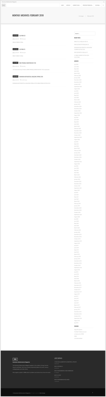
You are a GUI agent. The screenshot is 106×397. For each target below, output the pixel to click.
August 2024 (77, 115)
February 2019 (77, 256)
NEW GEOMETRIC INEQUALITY (81, 52)
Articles (67, 5)
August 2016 (77, 320)
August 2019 (77, 243)
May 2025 (76, 95)
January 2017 (77, 309)
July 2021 (76, 192)
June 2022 (76, 168)
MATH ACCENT (57, 375)
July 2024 (76, 117)
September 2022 (78, 161)
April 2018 (76, 278)
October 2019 (77, 239)
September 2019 (78, 241)
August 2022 (77, 163)
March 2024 (77, 126)
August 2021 (77, 190)
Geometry (23, 66)
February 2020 (77, 230)
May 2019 (76, 250)
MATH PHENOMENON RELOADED (62, 379)
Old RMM (97, 5)
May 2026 (76, 69)
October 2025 (77, 84)
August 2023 (77, 139)
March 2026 (77, 73)
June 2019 (76, 247)
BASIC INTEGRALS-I (58, 366)
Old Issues (23, 39)
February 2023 (77, 150)
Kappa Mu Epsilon (78, 329)
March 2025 (77, 99)
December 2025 (77, 80)
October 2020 (77, 212)
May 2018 (76, 276)
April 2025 (76, 97)
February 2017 (77, 307)
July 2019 (76, 245)
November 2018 (78, 263)
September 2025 (78, 86)
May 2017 (76, 300)
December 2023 (77, 130)
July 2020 (76, 219)
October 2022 (77, 159)
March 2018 (77, 280)
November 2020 (78, 210)
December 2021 (77, 181)
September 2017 (78, 292)
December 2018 (77, 261)
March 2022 (77, 175)
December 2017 (77, 285)
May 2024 (76, 122)
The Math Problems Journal (80, 331)
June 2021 (76, 194)
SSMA (75, 336)
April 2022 (76, 172)
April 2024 (76, 124)
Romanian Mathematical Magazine (22, 393)
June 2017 (76, 298)
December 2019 (77, 234)
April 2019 (76, 252)
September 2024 (78, 113)
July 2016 (76, 322)
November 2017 (78, 287)
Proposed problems (87, 5)
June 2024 (76, 119)
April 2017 (76, 303)
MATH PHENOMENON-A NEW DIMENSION (63, 370)
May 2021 (76, 197)
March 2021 (77, 201)
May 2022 (76, 170)
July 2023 (76, 141)
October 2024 (77, 111)
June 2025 (76, 93)
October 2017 (77, 289)
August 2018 (77, 269)
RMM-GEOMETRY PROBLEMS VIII (81, 44)
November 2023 (78, 133)
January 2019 (77, 258)
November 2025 (78, 82)
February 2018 (77, 283)
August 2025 (77, 88)
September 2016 (78, 318)
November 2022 (78, 157)
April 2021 (76, 199)
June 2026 (76, 66)
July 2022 (76, 166)
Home (61, 5)
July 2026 (76, 64)
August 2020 (77, 216)
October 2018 (77, 265)
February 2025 (77, 102)
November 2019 (78, 236)
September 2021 (78, 188)
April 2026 (76, 71)
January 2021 (77, 205)
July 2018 (76, 272)
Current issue (75, 5)
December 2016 (77, 311)
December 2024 (77, 106)
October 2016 (77, 316)
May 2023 (76, 144)
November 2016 (78, 314)
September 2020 (78, 214)
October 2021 (77, 186)
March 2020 (77, 228)
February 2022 (77, 177)
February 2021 (77, 203)
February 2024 (77, 128)
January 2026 (77, 77)
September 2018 (78, 267)
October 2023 (77, 135)
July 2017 (76, 296)
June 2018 (76, 274)
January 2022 (77, 179)
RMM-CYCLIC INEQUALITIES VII (81, 41)
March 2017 (77, 305)
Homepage (81, 16)
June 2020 (76, 221)
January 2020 (77, 232)
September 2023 (78, 137)
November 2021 (78, 183)
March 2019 (77, 254)
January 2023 (77, 152)
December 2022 (77, 155)
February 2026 (77, 75)
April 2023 (76, 146)
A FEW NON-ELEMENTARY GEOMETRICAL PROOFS (65, 362)
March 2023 (77, 148)
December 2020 (77, 208)
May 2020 (76, 223)
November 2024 (78, 108)
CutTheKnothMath (78, 338)
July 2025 (76, 91)
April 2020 (76, 225)
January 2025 (77, 104)
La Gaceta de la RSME (79, 334)
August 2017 (77, 294)
